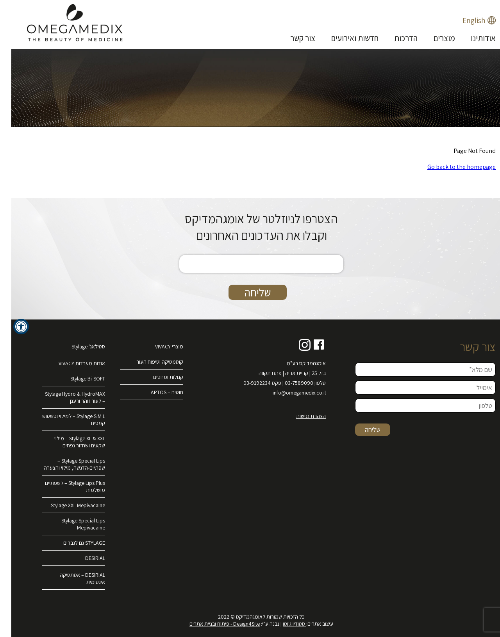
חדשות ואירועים (343, 38)
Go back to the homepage (450, 167)
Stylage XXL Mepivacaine (66, 505)
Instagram (293, 345)
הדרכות (394, 38)
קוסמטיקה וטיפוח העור (148, 361)
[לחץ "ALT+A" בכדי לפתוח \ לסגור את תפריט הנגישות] (10, 326)
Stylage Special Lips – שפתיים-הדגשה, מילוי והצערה (63, 464)
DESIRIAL (84, 558)
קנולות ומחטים (157, 376)
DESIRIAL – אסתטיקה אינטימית (71, 578)
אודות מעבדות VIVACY (70, 363)
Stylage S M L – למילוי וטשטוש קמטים (62, 420)
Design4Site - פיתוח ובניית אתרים (213, 623)
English (462, 20)
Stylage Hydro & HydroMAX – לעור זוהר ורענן (64, 397)
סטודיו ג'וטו (283, 623)
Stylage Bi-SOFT (76, 378)
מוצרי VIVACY (158, 346)
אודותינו (471, 38)
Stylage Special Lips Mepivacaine (72, 524)
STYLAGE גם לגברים (73, 542)
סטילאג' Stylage (77, 346)
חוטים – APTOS (155, 392)
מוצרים (433, 38)
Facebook (308, 345)
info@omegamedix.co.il (287, 392)
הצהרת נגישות (299, 416)
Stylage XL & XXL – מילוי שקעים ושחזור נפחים (68, 442)
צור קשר (291, 38)
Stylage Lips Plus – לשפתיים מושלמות (64, 486)
